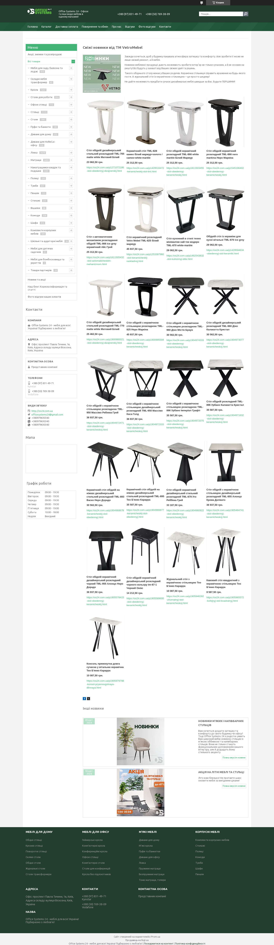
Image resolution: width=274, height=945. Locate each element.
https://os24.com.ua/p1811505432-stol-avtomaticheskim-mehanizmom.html (105, 261)
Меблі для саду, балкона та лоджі (47, 70)
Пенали (35, 193)
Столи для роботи (41, 97)
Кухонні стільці (34, 843)
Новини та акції (37, 279)
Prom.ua (155, 934)
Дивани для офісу (149, 854)
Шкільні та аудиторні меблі (47, 241)
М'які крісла (146, 843)
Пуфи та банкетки (149, 849)
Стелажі (35, 200)
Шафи (34, 222)
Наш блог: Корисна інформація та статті (47, 288)
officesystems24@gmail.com (47, 414)
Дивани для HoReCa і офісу (43, 143)
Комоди (35, 215)
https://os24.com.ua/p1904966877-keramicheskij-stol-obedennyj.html (145, 513)
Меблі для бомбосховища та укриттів (47, 261)
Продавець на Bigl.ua (137, 938)
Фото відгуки (147, 26)
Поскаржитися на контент (158, 941)
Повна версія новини (234, 740)
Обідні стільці (34, 837)
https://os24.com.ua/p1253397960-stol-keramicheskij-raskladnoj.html (145, 258)
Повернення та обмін (95, 26)
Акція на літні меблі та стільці (156, 770)
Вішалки (35, 208)
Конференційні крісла (94, 849)
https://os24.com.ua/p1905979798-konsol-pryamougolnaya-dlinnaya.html (105, 684)
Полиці (35, 178)
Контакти (165, 26)
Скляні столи (33, 854)
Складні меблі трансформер (39, 80)
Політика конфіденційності (190, 941)
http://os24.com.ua (42, 411)
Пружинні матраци (150, 866)
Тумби (34, 185)
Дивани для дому (41, 134)
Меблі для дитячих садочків (42, 250)
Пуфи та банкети (41, 126)
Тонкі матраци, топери (152, 877)
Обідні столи (33, 860)
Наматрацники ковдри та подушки (46, 169)
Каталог (46, 26)
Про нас (116, 26)
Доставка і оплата (66, 26)
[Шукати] (245, 14)
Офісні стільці (39, 104)
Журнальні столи (35, 866)
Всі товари (34, 61)
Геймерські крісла (92, 837)
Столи (34, 119)
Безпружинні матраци (151, 872)
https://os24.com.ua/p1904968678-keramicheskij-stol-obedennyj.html (105, 514)
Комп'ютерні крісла (93, 843)
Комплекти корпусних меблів (43, 232)
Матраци (36, 160)
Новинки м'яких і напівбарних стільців (162, 721)
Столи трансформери (38, 872)
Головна (33, 26)
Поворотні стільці (36, 849)
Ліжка (34, 152)
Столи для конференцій (96, 866)
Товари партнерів (41, 270)
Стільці (35, 112)
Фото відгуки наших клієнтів (44, 296)
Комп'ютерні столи (93, 860)
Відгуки (130, 26)
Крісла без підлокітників (96, 872)
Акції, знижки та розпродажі (45, 54)
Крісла (34, 89)
